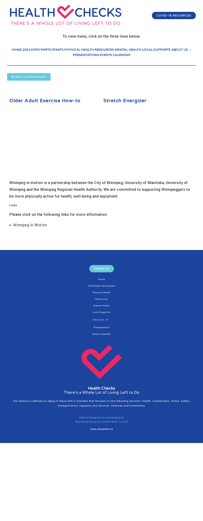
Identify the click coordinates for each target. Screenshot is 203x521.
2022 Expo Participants (43, 50)
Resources (104, 50)
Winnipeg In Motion (30, 225)
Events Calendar (115, 55)
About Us (181, 50)
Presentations (86, 55)
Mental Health (128, 50)
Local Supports (156, 50)
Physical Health (79, 50)
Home (17, 50)
